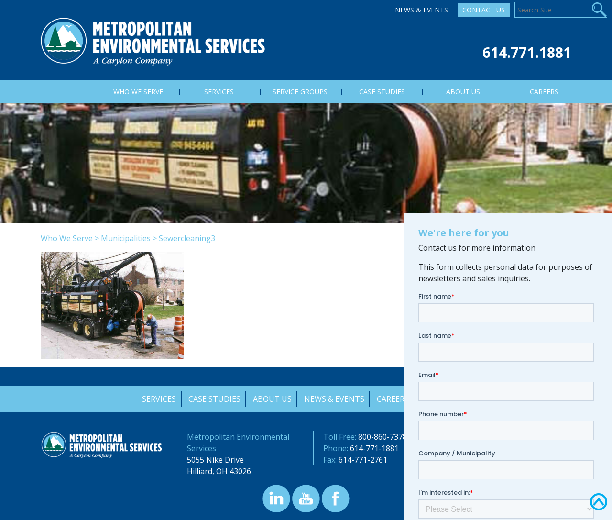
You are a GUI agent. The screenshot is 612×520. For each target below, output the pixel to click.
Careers (393, 399)
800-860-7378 (382, 436)
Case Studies (214, 399)
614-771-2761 (363, 459)
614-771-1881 (374, 448)
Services (159, 399)
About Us (272, 399)
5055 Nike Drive (215, 459)
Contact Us (483, 9)
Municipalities (126, 238)
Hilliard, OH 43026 (219, 471)
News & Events (421, 9)
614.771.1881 (526, 52)
